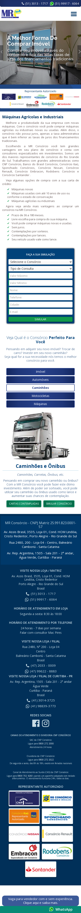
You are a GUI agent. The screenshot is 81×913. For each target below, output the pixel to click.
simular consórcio (59, 503)
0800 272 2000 (46, 743)
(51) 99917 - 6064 (67, 4)
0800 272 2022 (46, 759)
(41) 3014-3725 (41, 700)
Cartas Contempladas (24, 503)
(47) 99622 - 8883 (41, 671)
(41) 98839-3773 (41, 706)
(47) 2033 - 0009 (41, 665)
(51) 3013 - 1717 (35, 4)
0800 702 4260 (25, 775)
